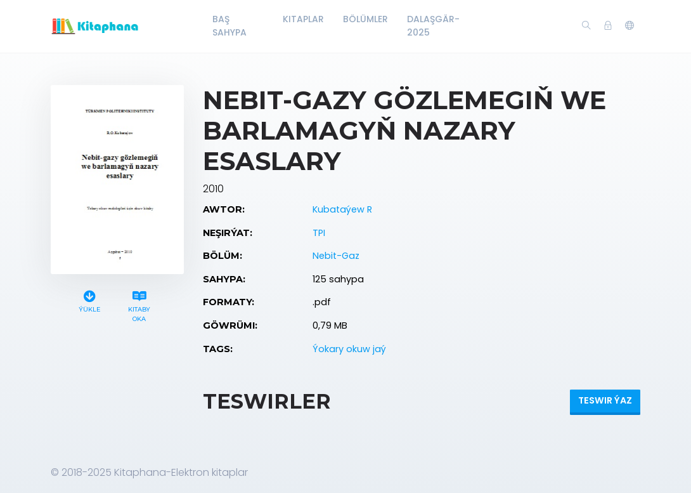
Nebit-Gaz (336, 255)
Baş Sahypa (229, 26)
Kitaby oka (139, 304)
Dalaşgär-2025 (433, 26)
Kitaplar (303, 19)
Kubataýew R (342, 209)
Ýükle (89, 300)
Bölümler (365, 19)
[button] (629, 26)
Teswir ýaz (605, 400)
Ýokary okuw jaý (349, 349)
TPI (319, 233)
